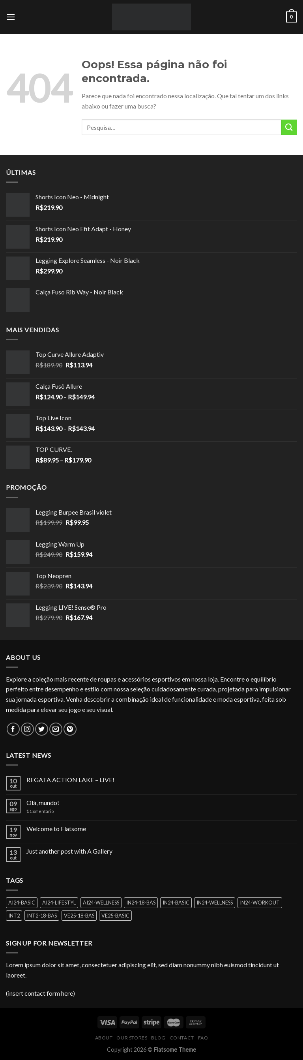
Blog (158, 1038)
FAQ (203, 1038)
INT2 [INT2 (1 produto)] (14, 915)
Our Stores (131, 1038)
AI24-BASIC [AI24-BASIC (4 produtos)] (21, 902)
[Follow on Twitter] (41, 729)
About (104, 1038)
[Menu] (10, 16)
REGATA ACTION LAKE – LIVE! (70, 779)
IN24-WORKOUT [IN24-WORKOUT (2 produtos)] (260, 902)
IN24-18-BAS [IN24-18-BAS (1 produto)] (140, 902)
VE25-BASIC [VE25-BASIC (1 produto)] (115, 915)
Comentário (40, 811)
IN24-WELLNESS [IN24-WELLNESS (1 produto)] (214, 902)
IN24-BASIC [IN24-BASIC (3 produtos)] (176, 902)
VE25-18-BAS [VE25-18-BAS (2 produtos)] (79, 915)
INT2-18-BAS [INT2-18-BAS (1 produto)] (42, 915)
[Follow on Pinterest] (70, 729)
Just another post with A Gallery (69, 851)
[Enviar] (289, 127)
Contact (182, 1038)
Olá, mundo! (42, 802)
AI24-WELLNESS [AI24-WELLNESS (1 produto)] (101, 902)
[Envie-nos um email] (55, 729)
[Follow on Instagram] (27, 729)
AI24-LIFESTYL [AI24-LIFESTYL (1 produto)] (59, 902)
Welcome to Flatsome (56, 828)
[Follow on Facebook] (13, 729)
